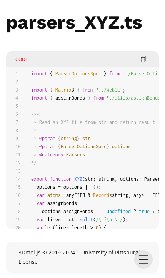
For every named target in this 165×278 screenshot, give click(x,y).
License (28, 261)
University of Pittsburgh (111, 252)
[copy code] (143, 59)
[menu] (143, 259)
